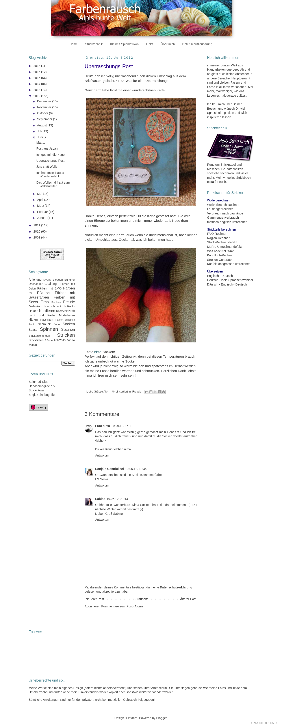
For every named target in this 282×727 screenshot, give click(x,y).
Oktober (43, 113)
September (45, 119)
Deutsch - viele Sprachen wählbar (230, 280)
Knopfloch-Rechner (220, 255)
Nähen (33, 319)
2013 (37, 90)
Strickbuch (243, 177)
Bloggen (58, 279)
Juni (40, 137)
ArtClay (47, 279)
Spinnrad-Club (38, 381)
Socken (69, 324)
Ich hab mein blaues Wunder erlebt (50, 174)
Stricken (66, 335)
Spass (33, 329)
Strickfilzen (36, 340)
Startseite (141, 599)
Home (73, 44)
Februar (43, 212)
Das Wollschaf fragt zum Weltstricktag (53, 184)
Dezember (44, 101)
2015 (37, 78)
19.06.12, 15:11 (122, 426)
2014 (37, 84)
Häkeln (33, 311)
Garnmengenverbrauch (223, 217)
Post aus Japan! (47, 148)
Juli (40, 131)
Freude (136, 391)
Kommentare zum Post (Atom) (122, 606)
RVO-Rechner (216, 233)
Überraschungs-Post (50, 160)
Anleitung (35, 279)
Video (71, 340)
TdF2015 (60, 340)
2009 (37, 237)
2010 (37, 231)
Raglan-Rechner (218, 238)
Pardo (32, 324)
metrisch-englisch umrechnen (227, 222)
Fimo (45, 302)
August (42, 125)
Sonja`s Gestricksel (109, 469)
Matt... (40, 142)
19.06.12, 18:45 (136, 469)
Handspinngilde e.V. (42, 386)
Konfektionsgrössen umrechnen (228, 264)
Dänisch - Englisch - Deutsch (227, 284)
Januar (42, 218)
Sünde (49, 340)
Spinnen (49, 329)
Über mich (168, 44)
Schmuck (44, 324)
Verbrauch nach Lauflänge (225, 213)
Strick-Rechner (217, 242)
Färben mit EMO (49, 288)
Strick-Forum (37, 390)
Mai (40, 193)
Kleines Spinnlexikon (124, 44)
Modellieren (67, 315)
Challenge (51, 284)
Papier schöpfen (65, 319)
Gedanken (35, 306)
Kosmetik (62, 311)
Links (149, 44)
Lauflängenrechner (220, 209)
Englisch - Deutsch (220, 276)
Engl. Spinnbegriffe (42, 394)
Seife (57, 324)
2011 (37, 225)
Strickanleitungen (39, 335)
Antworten (102, 455)
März (41, 205)
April (40, 199)
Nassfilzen (46, 319)
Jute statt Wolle (46, 166)
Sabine (100, 499)
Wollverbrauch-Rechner (223, 205)
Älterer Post (188, 599)
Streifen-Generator (220, 259)
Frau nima (102, 426)
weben (33, 344)
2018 (37, 66)
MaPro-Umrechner (219, 246)
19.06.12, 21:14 (117, 499)
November (44, 107)
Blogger (161, 718)
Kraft (71, 311)
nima (98, 352)
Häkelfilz (69, 306)
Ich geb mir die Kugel (50, 154)
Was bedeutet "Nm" (220, 251)
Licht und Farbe (42, 315)
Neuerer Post (95, 599)
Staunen (68, 329)
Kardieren (47, 311)
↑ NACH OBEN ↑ (264, 723)
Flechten (56, 302)
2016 (37, 72)
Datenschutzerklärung (197, 44)
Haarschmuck (53, 306)
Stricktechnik (94, 44)
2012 (37, 96)
